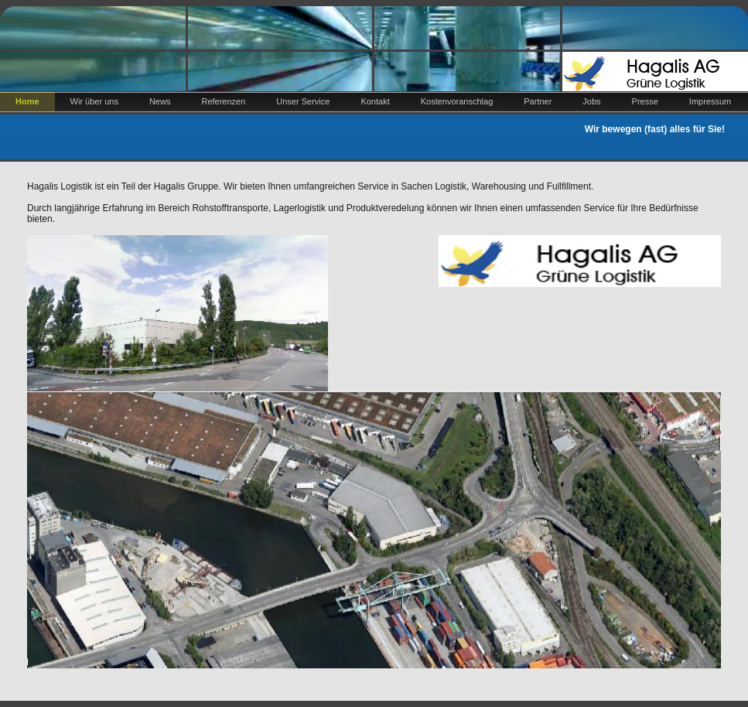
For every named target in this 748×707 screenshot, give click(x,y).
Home (27, 101)
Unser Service (303, 101)
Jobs (591, 101)
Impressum (710, 101)
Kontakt (374, 101)
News (160, 101)
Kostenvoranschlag (457, 101)
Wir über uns (94, 101)
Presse (645, 101)
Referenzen (223, 101)
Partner (538, 101)
